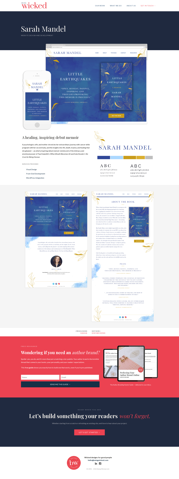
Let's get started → (89, 432)
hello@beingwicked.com (98, 460)
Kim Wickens (100, 332)
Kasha (79, 332)
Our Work (100, 6)
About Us (131, 6)
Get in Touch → (148, 6)
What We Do (116, 6)
